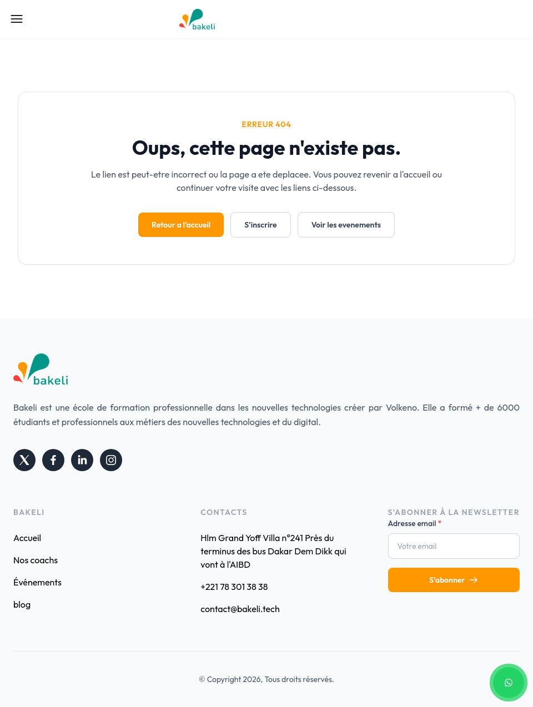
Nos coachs (35, 559)
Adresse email (415, 523)
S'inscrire (260, 225)
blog (22, 604)
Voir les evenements (346, 225)
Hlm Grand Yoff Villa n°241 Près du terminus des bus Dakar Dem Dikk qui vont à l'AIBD (273, 551)
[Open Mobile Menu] (16, 19)
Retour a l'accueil (181, 225)
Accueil (27, 537)
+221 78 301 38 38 (234, 586)
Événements (37, 582)
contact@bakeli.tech (239, 608)
